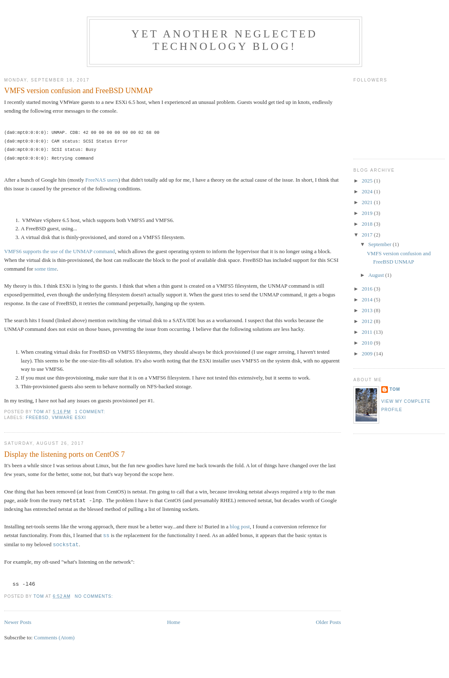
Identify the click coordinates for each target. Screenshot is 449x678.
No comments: (95, 596)
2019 (368, 213)
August (376, 275)
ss (106, 536)
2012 (368, 321)
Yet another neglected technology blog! (224, 40)
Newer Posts (17, 622)
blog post (240, 526)
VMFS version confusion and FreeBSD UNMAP (78, 90)
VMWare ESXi (69, 417)
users (112, 180)
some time (46, 269)
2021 (368, 202)
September (380, 244)
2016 (368, 289)
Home (173, 622)
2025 (368, 181)
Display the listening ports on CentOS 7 (64, 454)
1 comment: (90, 411)
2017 (368, 235)
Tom (395, 389)
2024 (368, 191)
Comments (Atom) (54, 637)
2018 (368, 224)
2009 (368, 353)
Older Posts (328, 622)
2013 (368, 310)
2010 (368, 343)
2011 (368, 332)
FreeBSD (37, 417)
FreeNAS (95, 180)
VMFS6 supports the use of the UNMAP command (59, 251)
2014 (368, 299)
